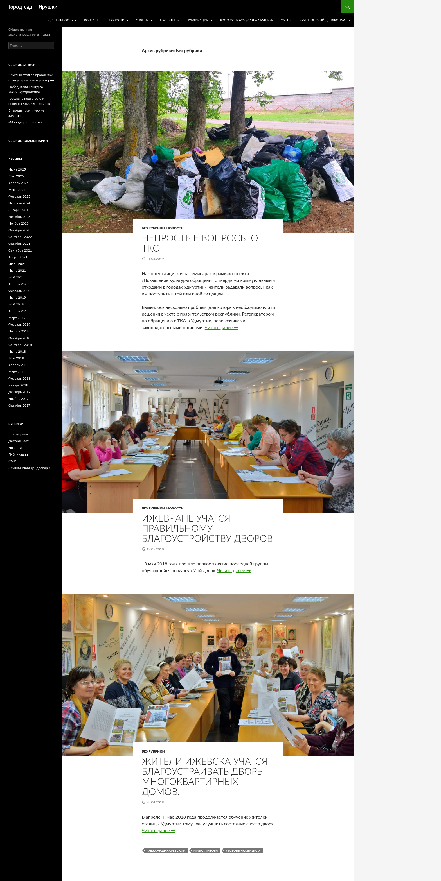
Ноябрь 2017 (18, 399)
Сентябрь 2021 (20, 250)
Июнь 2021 (17, 270)
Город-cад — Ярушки (32, 7)
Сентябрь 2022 (20, 237)
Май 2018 (16, 358)
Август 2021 (18, 257)
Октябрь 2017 (19, 405)
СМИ (284, 20)
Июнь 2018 (17, 351)
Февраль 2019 (19, 324)
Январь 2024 (18, 210)
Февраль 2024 (19, 203)
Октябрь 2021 (19, 243)
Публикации (198, 20)
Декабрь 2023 (19, 216)
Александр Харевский (166, 850)
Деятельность (60, 20)
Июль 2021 (17, 264)
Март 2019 (16, 318)
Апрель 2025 (18, 183)
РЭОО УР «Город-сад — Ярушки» (246, 20)
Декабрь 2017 (19, 392)
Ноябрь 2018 (18, 331)
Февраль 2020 (19, 291)
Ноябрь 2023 (18, 223)
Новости (116, 20)
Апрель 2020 (18, 284)
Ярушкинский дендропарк (323, 20)
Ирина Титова (206, 850)
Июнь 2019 (17, 297)
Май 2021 (16, 277)
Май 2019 (16, 304)
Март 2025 (16, 189)
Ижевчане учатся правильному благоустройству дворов (207, 528)
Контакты (92, 20)
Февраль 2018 (19, 378)
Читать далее (221, 327)
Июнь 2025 (17, 169)
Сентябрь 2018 (20, 345)
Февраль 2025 (19, 196)
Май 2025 (16, 176)
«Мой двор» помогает (25, 122)
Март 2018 (16, 372)
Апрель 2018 (18, 365)
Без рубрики (153, 228)
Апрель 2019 (18, 311)
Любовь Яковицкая (243, 850)
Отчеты (142, 20)
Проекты (167, 20)
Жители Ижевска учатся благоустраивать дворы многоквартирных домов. (204, 776)
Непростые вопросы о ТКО (200, 242)
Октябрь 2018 (19, 338)
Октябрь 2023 (19, 230)
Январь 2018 (18, 385)
